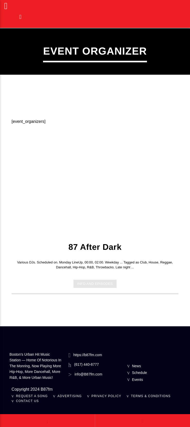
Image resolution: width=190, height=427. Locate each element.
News (136, 366)
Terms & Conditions (151, 396)
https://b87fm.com (87, 355)
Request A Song (32, 396)
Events (137, 380)
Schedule (139, 373)
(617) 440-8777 (86, 364)
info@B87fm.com (88, 374)
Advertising (69, 396)
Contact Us (27, 401)
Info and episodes (95, 284)
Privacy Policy (106, 396)
